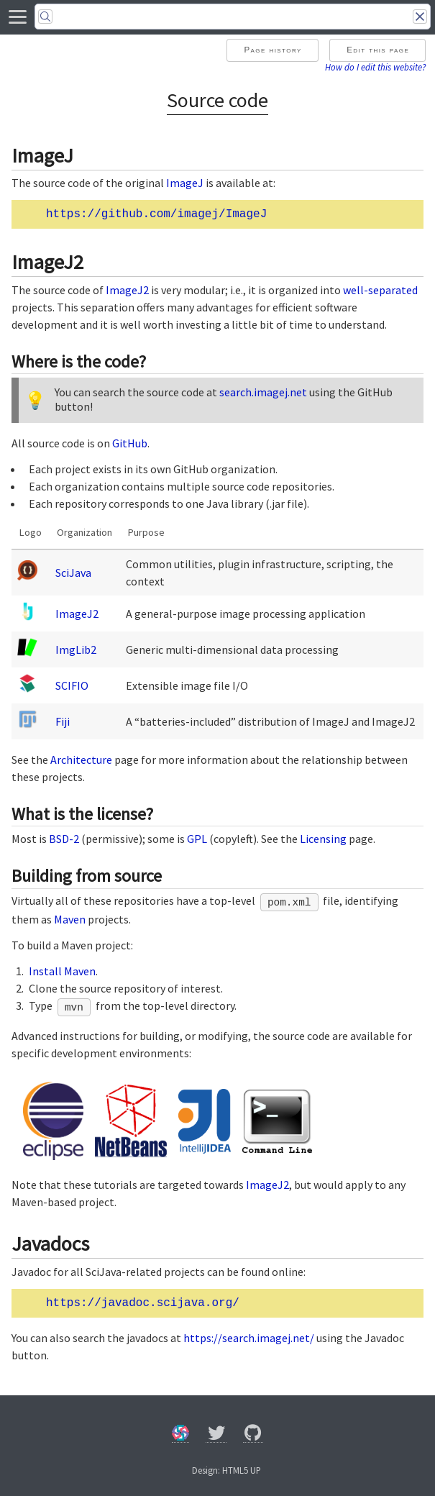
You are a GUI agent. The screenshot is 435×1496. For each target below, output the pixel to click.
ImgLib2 (75, 649)
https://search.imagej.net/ (248, 1338)
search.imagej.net (263, 392)
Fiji (62, 721)
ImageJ (184, 182)
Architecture (81, 759)
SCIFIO (71, 685)
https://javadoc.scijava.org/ (142, 1303)
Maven (70, 919)
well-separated (380, 290)
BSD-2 (64, 838)
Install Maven (62, 971)
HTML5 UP (241, 1470)
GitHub (129, 443)
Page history (272, 49)
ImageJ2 (127, 290)
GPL (197, 838)
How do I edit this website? (375, 67)
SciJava (73, 572)
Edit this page (378, 49)
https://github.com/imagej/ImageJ (156, 214)
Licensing (323, 838)
